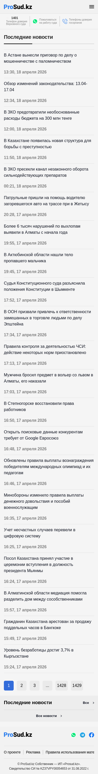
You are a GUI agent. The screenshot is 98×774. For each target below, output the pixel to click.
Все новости (46, 716)
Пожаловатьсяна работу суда (48, 21)
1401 (14, 18)
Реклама (33, 752)
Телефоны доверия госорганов (80, 21)
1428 (61, 685)
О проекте (12, 752)
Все (86, 702)
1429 (77, 685)
